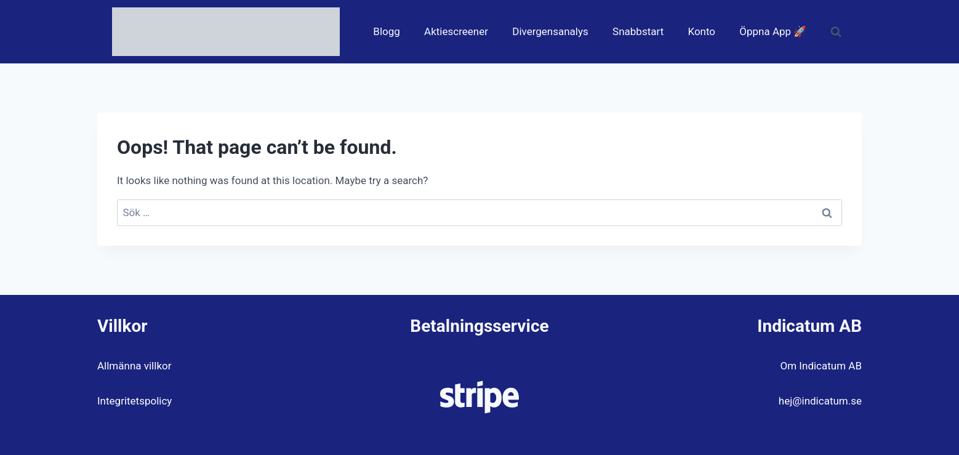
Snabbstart (638, 31)
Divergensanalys (550, 31)
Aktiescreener (456, 31)
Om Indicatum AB (821, 366)
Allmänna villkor (134, 366)
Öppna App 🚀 (772, 31)
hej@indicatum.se (820, 401)
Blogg (386, 31)
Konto (701, 31)
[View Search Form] (836, 32)
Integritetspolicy (134, 401)
